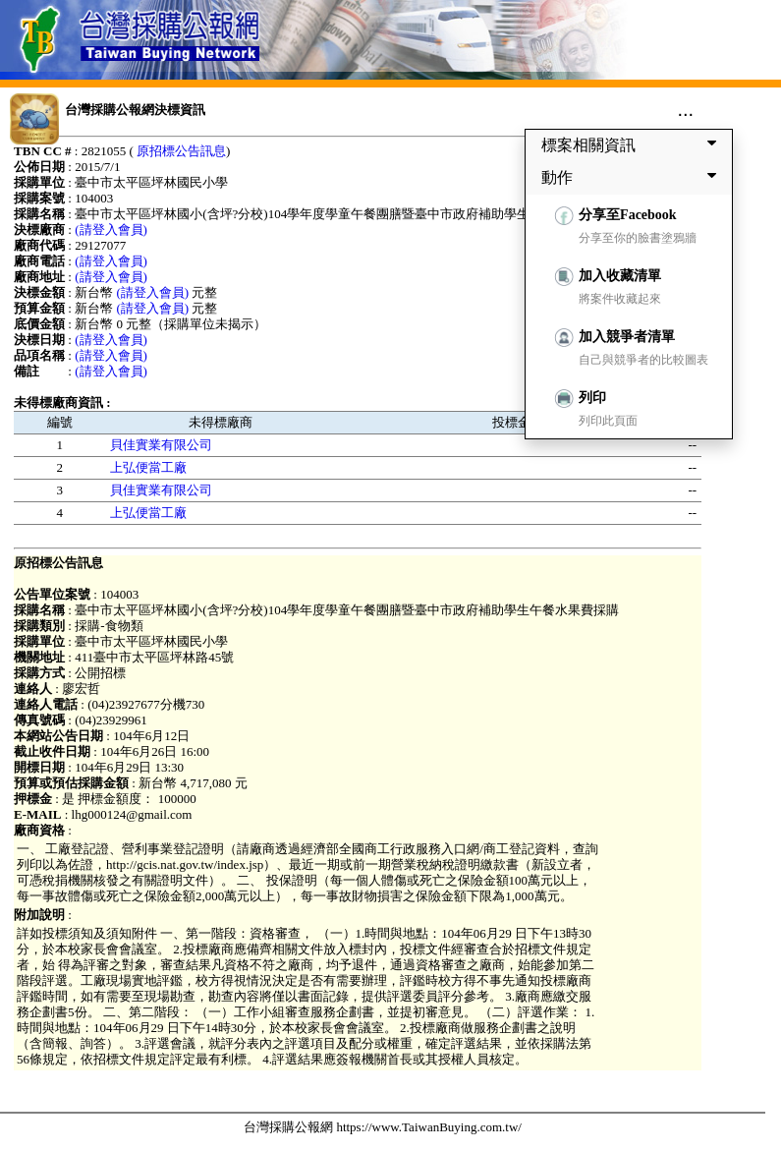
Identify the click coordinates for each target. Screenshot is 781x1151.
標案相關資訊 (632, 144)
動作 (632, 177)
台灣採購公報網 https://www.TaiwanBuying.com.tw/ (383, 1127)
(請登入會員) (111, 229)
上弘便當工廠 (148, 467)
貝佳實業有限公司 (161, 444)
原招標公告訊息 (181, 151)
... (685, 109)
